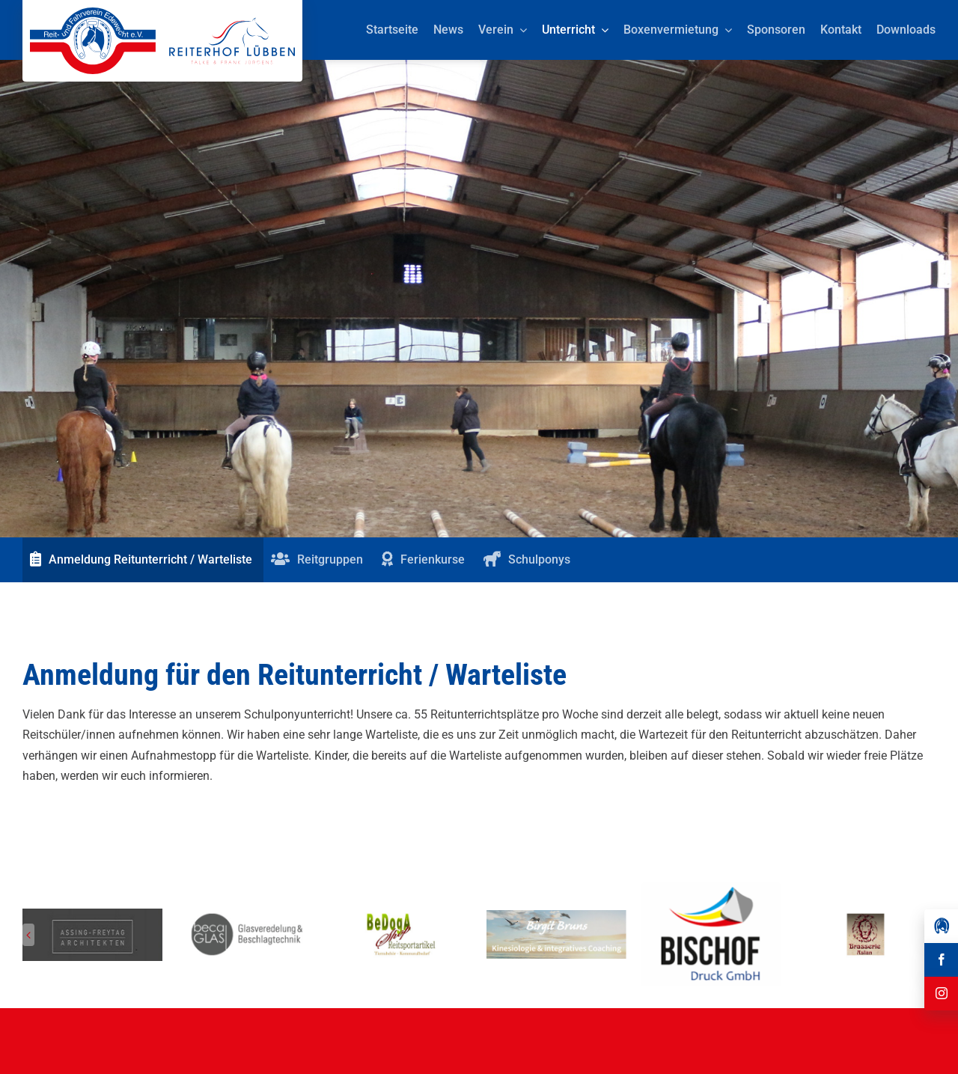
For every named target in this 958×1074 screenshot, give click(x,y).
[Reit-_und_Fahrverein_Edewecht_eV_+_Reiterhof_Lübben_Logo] (162, 13)
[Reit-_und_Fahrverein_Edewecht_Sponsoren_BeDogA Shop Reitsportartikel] (402, 916)
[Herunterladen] (711, 888)
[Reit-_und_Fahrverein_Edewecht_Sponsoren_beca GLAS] (247, 916)
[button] (28, 935)
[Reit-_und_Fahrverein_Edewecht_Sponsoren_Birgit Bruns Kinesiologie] (556, 916)
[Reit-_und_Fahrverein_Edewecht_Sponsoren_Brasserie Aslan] (866, 916)
